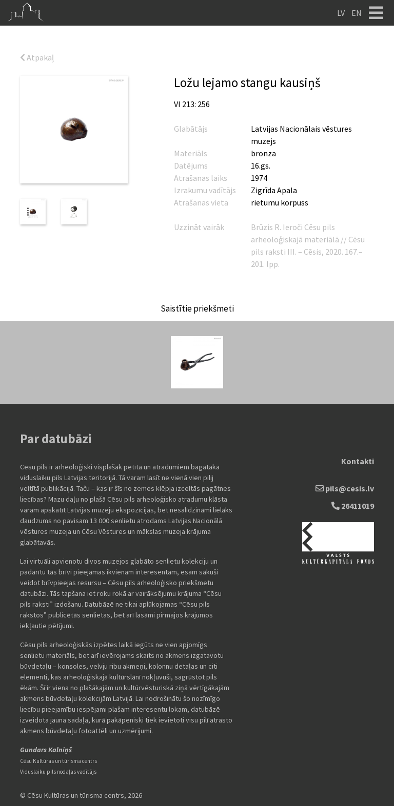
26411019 (352, 506)
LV (341, 13)
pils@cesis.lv (345, 488)
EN (356, 13)
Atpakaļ (37, 57)
